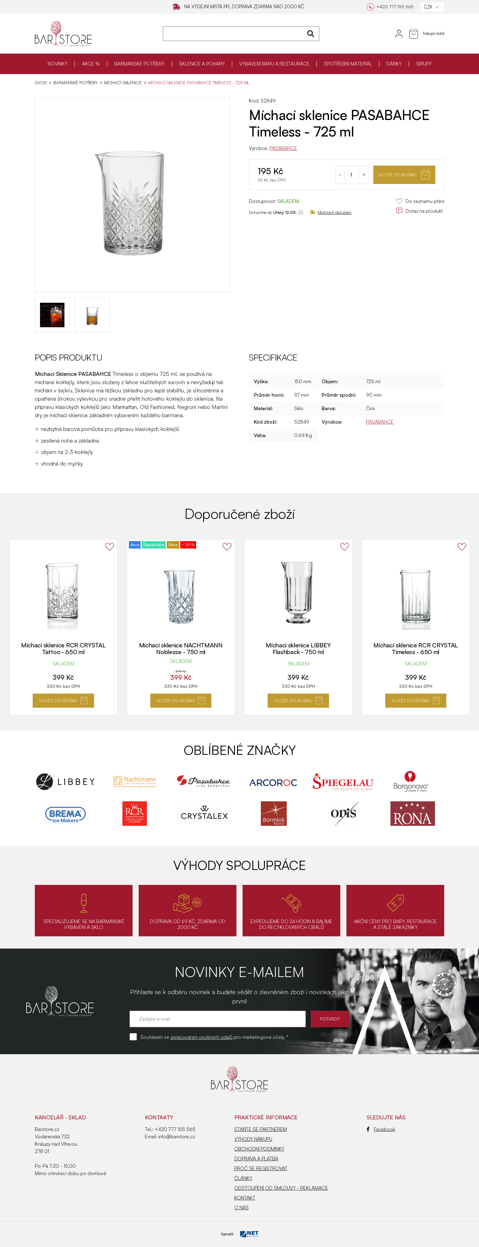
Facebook (381, 1129)
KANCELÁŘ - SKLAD (60, 1117)
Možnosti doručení (330, 212)
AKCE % (91, 64)
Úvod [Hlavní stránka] (41, 82)
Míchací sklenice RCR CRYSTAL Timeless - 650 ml (415, 648)
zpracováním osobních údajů (201, 1037)
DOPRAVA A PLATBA (256, 1158)
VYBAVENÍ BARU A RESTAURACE (274, 64)
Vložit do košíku (404, 174)
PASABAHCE (283, 148)
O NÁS (241, 1207)
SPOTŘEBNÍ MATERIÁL (348, 64)
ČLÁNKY (243, 1178)
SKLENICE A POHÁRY (202, 64)
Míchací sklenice (123, 82)
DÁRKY (394, 64)
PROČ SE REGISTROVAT (260, 1168)
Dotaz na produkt (419, 211)
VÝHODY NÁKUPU (253, 1139)
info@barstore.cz (176, 1136)
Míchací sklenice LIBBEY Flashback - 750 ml (298, 648)
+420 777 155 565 (175, 1129)
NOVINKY (58, 64)
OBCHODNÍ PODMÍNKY (259, 1149)
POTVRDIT (330, 1018)
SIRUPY (424, 64)
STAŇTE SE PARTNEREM (260, 1129)
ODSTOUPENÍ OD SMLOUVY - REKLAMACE (281, 1188)
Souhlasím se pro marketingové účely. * (214, 1037)
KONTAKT (244, 1198)
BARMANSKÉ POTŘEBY (139, 64)
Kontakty (159, 1117)
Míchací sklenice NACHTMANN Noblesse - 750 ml (181, 648)
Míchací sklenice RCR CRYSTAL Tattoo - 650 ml (63, 648)
